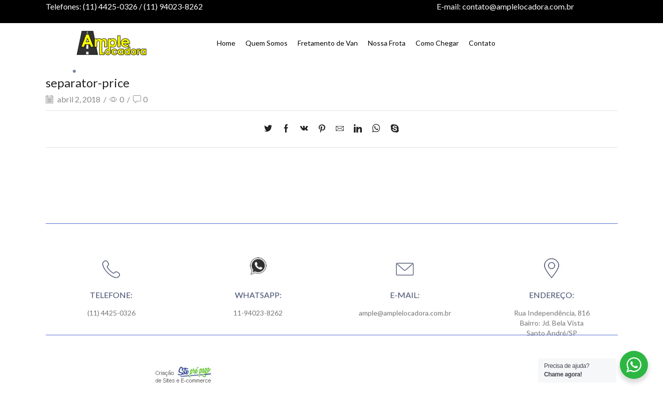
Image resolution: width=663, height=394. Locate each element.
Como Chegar (437, 43)
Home (226, 43)
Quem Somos (266, 43)
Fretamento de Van (328, 43)
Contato (482, 43)
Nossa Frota (387, 43)
